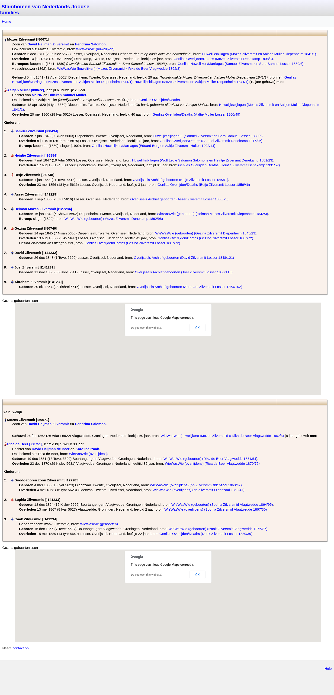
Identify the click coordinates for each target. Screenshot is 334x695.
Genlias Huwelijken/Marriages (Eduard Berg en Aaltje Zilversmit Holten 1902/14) (153, 146)
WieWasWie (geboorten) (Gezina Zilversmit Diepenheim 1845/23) (205, 233)
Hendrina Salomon (90, 44)
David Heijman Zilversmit (48, 44)
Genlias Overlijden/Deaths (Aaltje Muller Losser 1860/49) (196, 114)
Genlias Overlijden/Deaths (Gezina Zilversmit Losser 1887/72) (205, 238)
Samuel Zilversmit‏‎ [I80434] (36, 131)
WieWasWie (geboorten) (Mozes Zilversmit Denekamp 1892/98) (113, 219)
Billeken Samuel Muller (67, 95)
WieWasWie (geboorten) (99, 524)
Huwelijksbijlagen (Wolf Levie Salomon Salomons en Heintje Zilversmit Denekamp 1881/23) (202, 160)
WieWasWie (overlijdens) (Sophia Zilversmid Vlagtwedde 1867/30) (215, 509)
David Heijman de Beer (51, 449)
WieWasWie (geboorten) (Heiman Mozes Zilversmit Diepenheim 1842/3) (212, 214)
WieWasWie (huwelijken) (95, 49)
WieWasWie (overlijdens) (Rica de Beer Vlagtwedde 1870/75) (212, 463)
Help (328, 668)
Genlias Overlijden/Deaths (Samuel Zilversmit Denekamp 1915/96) (211, 141)
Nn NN (37, 95)
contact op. (21, 648)
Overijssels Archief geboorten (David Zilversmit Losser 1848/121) (184, 257)
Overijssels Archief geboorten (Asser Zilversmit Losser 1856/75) (179, 199)
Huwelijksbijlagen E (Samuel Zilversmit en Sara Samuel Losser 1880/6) (208, 136)
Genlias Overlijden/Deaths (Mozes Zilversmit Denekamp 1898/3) (223, 59)
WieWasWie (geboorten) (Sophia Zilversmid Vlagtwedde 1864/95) (222, 504)
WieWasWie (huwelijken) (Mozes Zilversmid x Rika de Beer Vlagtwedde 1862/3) (118, 68)
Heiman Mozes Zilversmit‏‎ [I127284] (43, 209)
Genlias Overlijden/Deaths (159, 100)
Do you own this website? (147, 327)
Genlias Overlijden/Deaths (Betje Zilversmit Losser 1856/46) (203, 184)
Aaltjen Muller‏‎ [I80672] (25, 90)
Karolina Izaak (87, 449)
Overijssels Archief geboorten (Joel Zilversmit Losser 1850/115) (183, 272)
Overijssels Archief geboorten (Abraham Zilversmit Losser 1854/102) (189, 287)
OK (197, 328)
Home (6, 21)
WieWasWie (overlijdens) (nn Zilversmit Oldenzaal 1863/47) (196, 485)
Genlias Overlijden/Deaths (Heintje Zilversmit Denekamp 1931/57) (229, 165)
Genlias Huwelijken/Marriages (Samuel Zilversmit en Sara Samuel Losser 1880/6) (241, 64)
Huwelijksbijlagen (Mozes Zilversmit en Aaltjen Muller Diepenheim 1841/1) (259, 54)
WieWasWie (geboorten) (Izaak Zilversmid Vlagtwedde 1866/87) (217, 529)
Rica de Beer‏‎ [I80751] (24, 444)
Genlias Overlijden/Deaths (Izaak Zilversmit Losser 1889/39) (205, 534)
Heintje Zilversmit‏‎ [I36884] (35, 155)
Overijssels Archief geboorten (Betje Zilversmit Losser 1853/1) (180, 180)
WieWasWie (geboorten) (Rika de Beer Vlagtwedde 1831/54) (210, 459)
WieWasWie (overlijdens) (88, 454)
